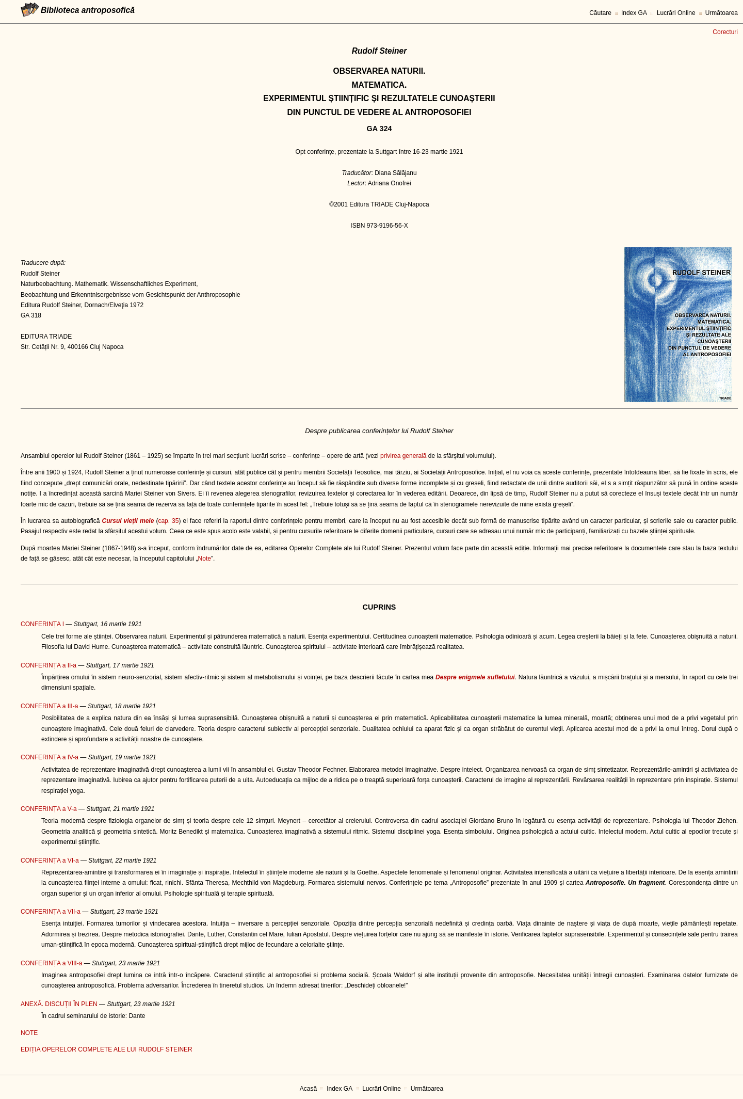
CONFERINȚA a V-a (49, 809)
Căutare (600, 13)
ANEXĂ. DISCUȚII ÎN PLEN (59, 1004)
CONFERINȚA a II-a (48, 665)
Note (204, 558)
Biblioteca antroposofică (88, 10)
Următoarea (721, 13)
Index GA (634, 13)
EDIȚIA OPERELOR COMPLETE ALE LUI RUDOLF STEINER (106, 1049)
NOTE (29, 1033)
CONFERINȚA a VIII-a (51, 963)
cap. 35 (168, 520)
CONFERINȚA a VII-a (50, 911)
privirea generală (403, 455)
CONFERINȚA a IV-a (49, 757)
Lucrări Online (676, 13)
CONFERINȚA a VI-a (50, 860)
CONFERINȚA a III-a (49, 706)
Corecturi (725, 32)
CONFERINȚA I (42, 624)
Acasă (308, 1088)
